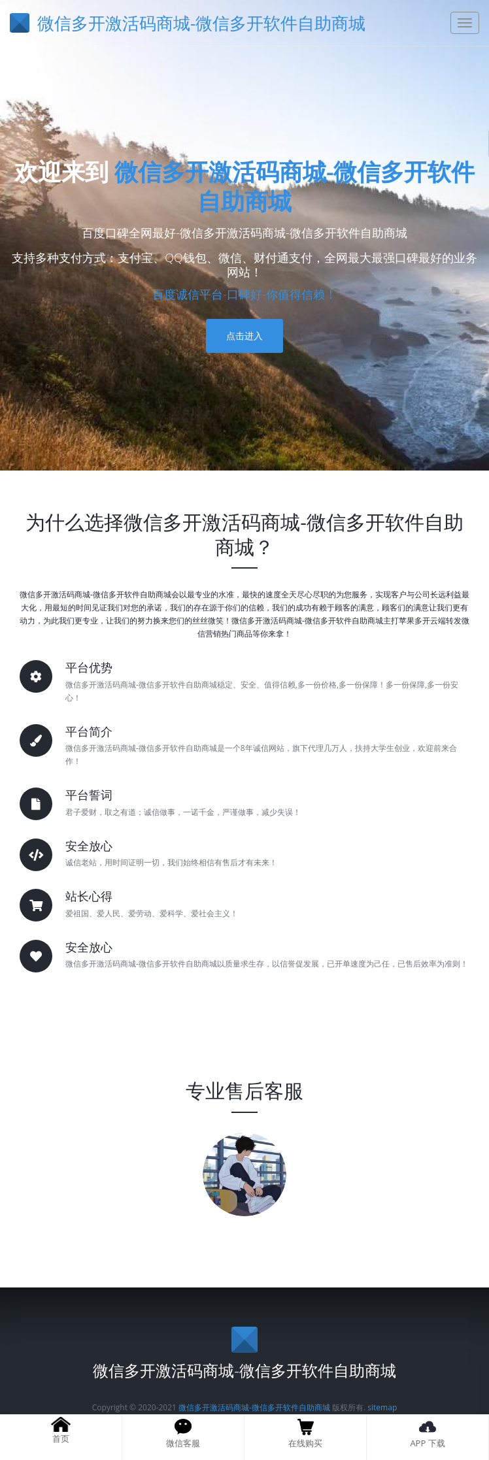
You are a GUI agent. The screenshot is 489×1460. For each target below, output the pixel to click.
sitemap (382, 1407)
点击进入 (244, 335)
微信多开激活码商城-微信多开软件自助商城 (294, 186)
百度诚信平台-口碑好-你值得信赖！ (244, 294)
